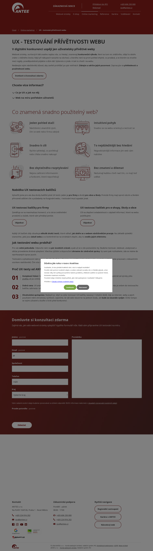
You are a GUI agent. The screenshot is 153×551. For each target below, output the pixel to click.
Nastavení (83, 287)
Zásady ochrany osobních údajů (62, 282)
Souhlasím (70, 287)
